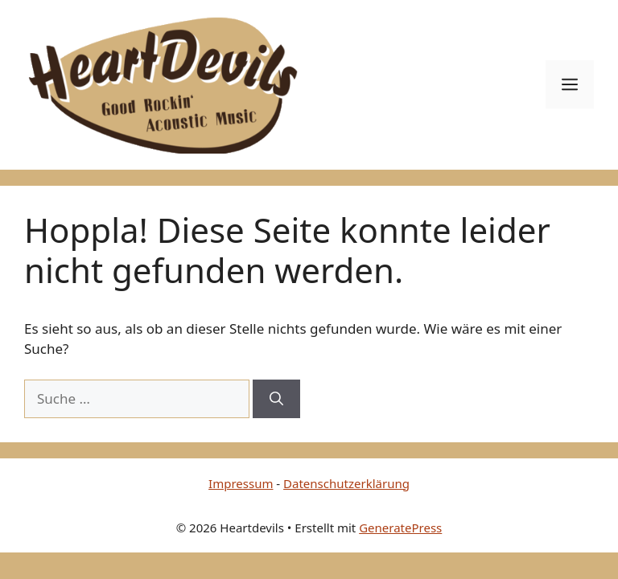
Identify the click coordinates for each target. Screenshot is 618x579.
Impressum (240, 483)
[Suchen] (276, 399)
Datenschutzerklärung (346, 483)
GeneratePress (400, 527)
